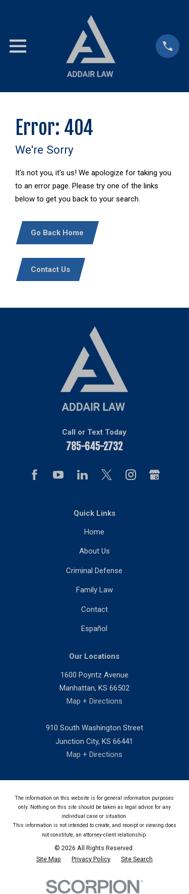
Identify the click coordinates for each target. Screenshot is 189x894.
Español (94, 628)
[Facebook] (34, 474)
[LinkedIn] (82, 474)
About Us (94, 551)
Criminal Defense (94, 570)
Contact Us (50, 269)
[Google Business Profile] (154, 474)
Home (94, 531)
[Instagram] (130, 474)
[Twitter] (106, 474)
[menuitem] (48, 859)
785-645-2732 (94, 446)
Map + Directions (94, 701)
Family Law (94, 589)
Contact (94, 609)
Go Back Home (57, 232)
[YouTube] (58, 474)
